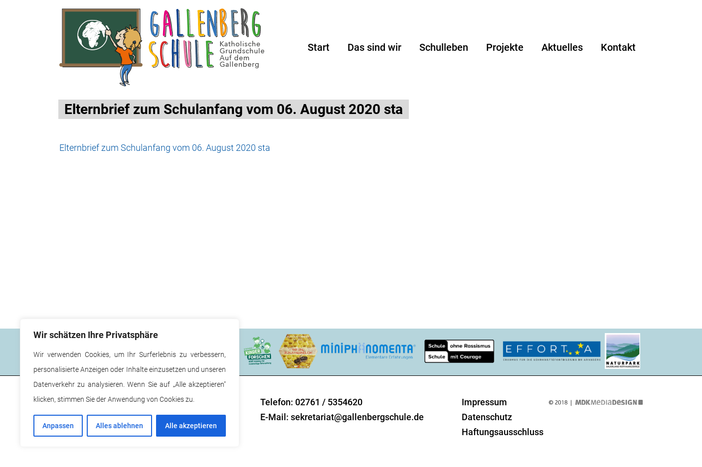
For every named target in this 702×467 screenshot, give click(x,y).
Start (319, 47)
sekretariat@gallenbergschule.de (357, 417)
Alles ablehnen (119, 426)
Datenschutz (487, 417)
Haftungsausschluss (502, 432)
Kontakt (618, 47)
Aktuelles (562, 47)
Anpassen (58, 426)
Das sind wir (374, 47)
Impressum (484, 402)
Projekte (505, 47)
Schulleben (443, 47)
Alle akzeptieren (191, 426)
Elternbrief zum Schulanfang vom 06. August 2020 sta (164, 147)
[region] (129, 383)
